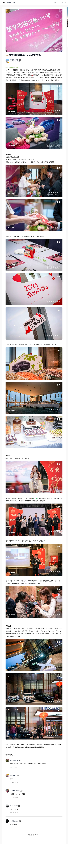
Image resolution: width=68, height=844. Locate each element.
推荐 (54, 2)
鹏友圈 (64, 2)
